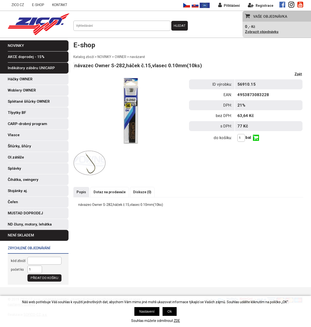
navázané (137, 57)
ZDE (177, 321)
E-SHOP (38, 5)
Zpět (298, 74)
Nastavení (147, 311)
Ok (169, 311)
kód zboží (18, 261)
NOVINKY (104, 57)
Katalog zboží (83, 57)
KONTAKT (59, 5)
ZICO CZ (17, 5)
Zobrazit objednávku (261, 32)
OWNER (120, 57)
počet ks (17, 269)
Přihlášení (229, 5)
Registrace (260, 5)
